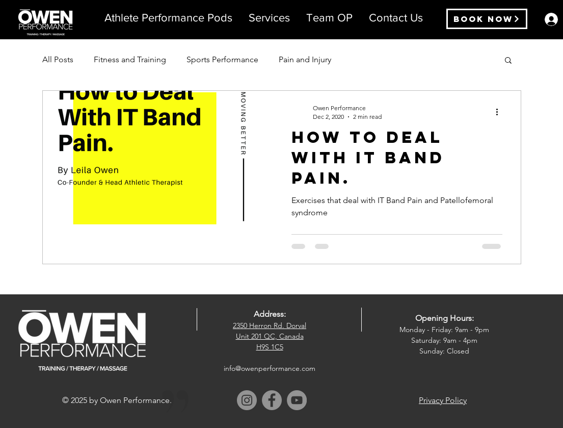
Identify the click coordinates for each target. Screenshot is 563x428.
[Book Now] (486, 19)
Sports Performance (222, 59)
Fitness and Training (130, 59)
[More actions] (501, 112)
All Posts (57, 59)
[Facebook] (272, 400)
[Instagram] (247, 400)
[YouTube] (297, 400)
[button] (269, 18)
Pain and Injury (305, 59)
